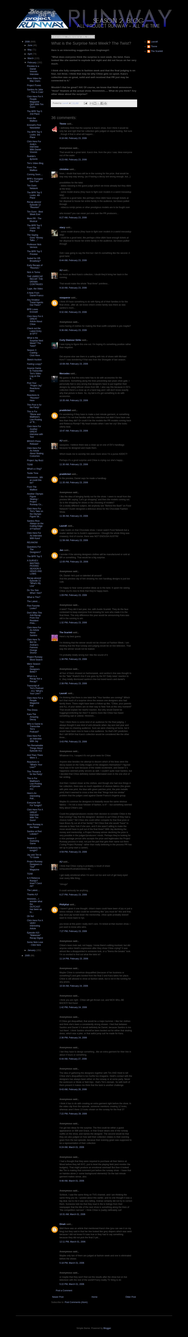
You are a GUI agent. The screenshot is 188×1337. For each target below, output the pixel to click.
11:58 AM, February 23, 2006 (73, 540)
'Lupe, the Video (35, 288)
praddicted (65, 410)
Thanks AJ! (32, 894)
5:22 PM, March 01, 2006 (71, 1284)
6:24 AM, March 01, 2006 (71, 1147)
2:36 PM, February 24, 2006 (73, 1037)
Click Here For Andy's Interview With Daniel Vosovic (34, 146)
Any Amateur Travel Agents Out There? (35, 302)
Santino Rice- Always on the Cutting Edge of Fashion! (35, 525)
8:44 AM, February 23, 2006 (73, 260)
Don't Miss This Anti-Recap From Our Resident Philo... (34, 618)
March (31, 58)
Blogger (107, 1328)
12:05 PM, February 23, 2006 (73, 561)
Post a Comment (64, 1290)
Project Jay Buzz (35, 460)
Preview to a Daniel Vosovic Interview (33, 70)
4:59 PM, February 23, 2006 (73, 852)
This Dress (32, 710)
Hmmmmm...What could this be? (35, 480)
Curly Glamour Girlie (70, 340)
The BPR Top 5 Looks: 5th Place (34, 228)
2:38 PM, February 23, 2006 (73, 683)
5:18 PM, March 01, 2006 (71, 1263)
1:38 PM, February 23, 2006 (73, 659)
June (30, 45)
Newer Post (58, 1297)
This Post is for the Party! (34, 406)
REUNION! (32, 542)
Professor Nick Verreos (34, 245)
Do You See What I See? (34, 591)
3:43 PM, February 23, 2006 (73, 741)
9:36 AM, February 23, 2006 (73, 330)
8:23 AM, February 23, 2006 (73, 159)
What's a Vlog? (34, 469)
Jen (61, 550)
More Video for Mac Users (34, 79)
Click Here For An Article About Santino (34, 631)
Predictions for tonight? (34, 849)
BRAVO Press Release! (34, 442)
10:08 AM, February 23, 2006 (73, 364)
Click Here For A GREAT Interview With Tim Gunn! (35, 815)
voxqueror (64, 297)
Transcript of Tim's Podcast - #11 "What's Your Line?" (35, 689)
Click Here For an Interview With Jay (34, 739)
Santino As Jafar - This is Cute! (35, 90)
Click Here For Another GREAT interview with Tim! (35, 431)
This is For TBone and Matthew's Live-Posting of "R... (34, 416)
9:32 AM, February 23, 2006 (73, 312)
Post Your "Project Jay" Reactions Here (34, 387)
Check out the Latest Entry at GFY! (34, 331)
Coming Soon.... (35, 174)
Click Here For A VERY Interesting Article (35, 924)
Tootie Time (32, 473)
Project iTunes (34, 85)
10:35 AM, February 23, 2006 (73, 400)
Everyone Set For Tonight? (34, 804)
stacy (62, 227)
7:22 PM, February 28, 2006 (73, 1113)
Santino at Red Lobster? (34, 832)
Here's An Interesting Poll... (33, 796)
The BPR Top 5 (34, 556)
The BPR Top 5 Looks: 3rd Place (34, 135)
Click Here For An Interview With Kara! (34, 536)
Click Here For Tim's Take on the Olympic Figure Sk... (35, 512)
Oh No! (30, 916)
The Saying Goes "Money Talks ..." (35, 238)
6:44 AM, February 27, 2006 (73, 1059)
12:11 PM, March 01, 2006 (72, 1241)
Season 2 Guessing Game (33, 841)
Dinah (62, 1224)
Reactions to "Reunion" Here (33, 398)
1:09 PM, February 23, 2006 (73, 595)
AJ (60, 270)
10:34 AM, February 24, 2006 (73, 986)
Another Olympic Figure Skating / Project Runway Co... (35, 499)
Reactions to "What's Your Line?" (34, 765)
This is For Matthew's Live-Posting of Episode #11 (34, 783)
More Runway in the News (35, 825)
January (32, 950)
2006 (27, 41)
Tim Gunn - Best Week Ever (35, 213)
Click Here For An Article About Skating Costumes (35, 452)
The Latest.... (33, 601)
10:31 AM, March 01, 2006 (72, 1214)
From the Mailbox (32, 119)
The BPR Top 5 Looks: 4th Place (34, 195)
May (30, 49)
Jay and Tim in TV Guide (34, 856)
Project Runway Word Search (35, 658)
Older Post (130, 1297)
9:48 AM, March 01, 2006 (71, 1181)
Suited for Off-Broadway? (34, 259)
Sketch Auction (34, 359)
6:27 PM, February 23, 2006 (73, 894)
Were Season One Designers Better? (33, 668)
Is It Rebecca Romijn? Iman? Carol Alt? (34, 882)
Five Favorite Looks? (33, 607)
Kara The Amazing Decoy (32, 717)
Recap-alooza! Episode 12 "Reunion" (34, 205)
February (32, 62)
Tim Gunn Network (32, 186)
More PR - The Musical (34, 219)
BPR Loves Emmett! (32, 310)
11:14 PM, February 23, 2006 (73, 958)
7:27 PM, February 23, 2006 (73, 931)
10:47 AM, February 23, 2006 (73, 431)
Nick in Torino (33, 272)
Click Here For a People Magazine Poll (35, 702)
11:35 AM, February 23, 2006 (73, 482)
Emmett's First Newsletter (34, 126)
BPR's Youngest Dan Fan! (35, 180)
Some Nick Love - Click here (35, 943)
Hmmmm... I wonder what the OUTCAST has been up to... (34, 905)
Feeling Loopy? (34, 364)
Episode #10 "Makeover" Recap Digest (35, 935)
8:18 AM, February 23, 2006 (73, 138)
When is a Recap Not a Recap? (34, 679)
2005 (27, 955)
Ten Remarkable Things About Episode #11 (35, 748)
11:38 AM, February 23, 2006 (73, 516)
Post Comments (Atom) (76, 1302)
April (30, 54)
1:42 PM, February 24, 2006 (73, 1007)
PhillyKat (64, 904)
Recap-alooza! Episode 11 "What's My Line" (34, 582)
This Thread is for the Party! (34, 772)
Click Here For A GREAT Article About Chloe (35, 320)
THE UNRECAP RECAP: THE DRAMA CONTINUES (35, 280)
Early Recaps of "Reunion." (35, 266)
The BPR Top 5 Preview (34, 252)
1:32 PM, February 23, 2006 (73, 622)
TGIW (30, 464)
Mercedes (64, 373)
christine (64, 169)
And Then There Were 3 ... (35, 756)
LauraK (63, 526)
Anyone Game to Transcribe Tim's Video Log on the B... (34, 373)
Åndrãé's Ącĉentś (32, 157)
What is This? (33, 597)
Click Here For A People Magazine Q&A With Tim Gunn (35, 101)
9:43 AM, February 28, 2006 (73, 1089)
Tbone (62, 124)
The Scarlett (65, 632)
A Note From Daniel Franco (35, 294)
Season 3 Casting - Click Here (33, 353)
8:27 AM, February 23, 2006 (73, 217)
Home (94, 1297)
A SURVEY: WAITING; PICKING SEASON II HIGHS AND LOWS (34, 567)
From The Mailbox (32, 168)
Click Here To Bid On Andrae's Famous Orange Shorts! (33, 646)
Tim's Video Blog (35, 163)
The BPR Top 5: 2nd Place (35, 112)
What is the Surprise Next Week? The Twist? (35, 342)
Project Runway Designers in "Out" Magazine (34, 865)
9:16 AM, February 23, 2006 (73, 288)
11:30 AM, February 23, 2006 (73, 464)
